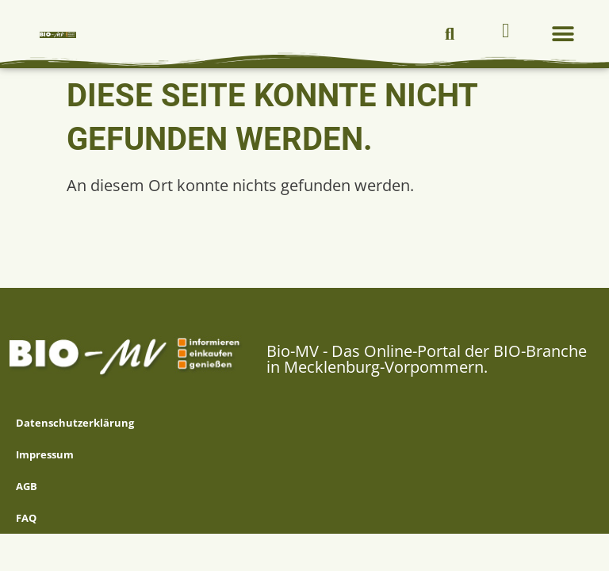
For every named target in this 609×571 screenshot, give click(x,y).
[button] (449, 34)
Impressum (45, 454)
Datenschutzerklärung (75, 423)
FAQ (26, 518)
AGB (26, 486)
